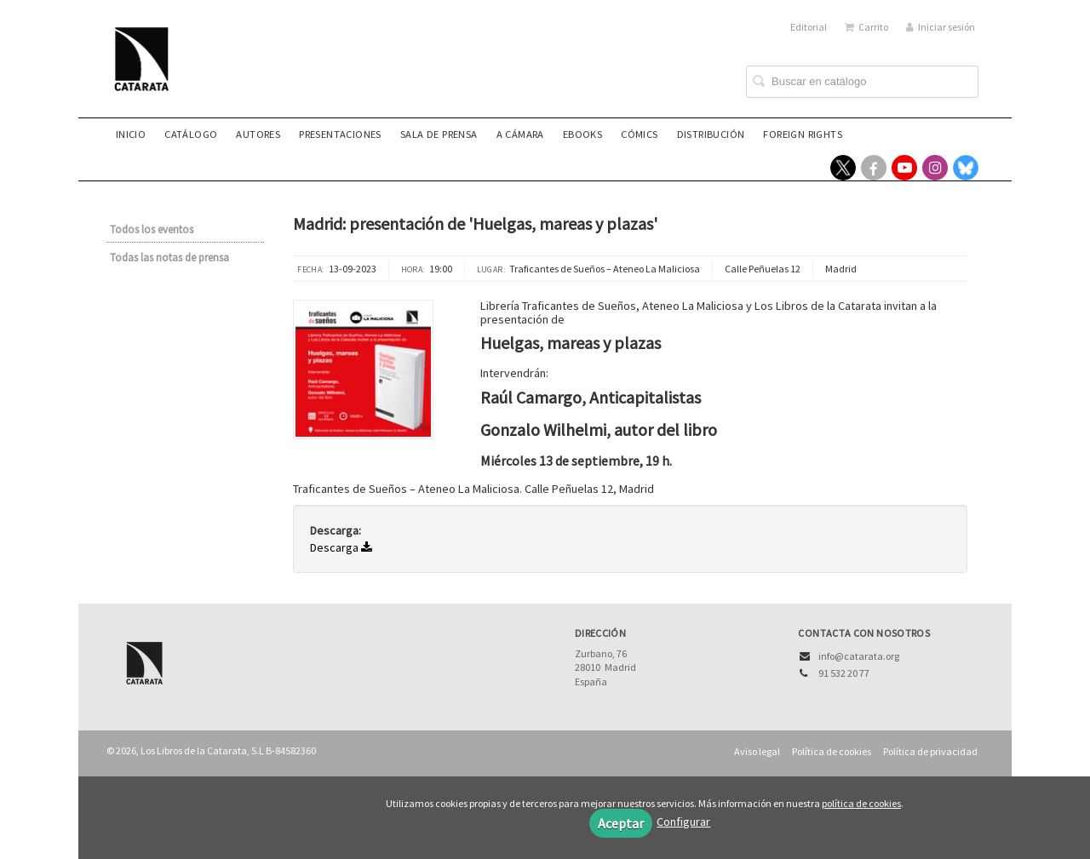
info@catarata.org (858, 656)
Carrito (866, 26)
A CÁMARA (520, 134)
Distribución (711, 134)
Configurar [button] (683, 821)
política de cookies (861, 803)
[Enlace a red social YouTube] (904, 167)
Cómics (639, 134)
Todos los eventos (151, 229)
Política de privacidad (930, 751)
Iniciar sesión (940, 26)
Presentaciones (340, 134)
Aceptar (621, 823)
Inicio (131, 134)
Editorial (808, 26)
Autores (258, 134)
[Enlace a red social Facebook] (873, 167)
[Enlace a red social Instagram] (935, 167)
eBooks (582, 134)
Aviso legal (757, 751)
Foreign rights (802, 134)
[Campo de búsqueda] (862, 82)
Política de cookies (831, 751)
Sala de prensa (439, 134)
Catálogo (190, 134)
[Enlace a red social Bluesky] (965, 167)
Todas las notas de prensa (169, 257)
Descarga (341, 547)
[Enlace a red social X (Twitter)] (843, 167)
